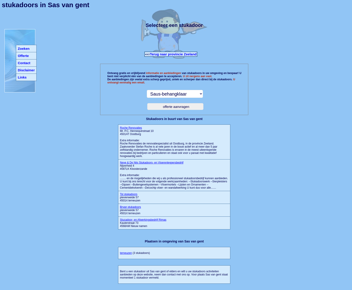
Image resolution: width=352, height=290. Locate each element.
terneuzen (126, 253)
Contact (24, 63)
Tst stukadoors (128, 194)
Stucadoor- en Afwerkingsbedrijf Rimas (143, 219)
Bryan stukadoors (130, 207)
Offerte (23, 56)
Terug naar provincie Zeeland (173, 54)
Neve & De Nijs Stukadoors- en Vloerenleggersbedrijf (151, 162)
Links (22, 77)
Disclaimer (26, 70)
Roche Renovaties (131, 127)
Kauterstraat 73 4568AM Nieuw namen (143, 223)
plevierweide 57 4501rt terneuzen (130, 197)
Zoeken (24, 48)
